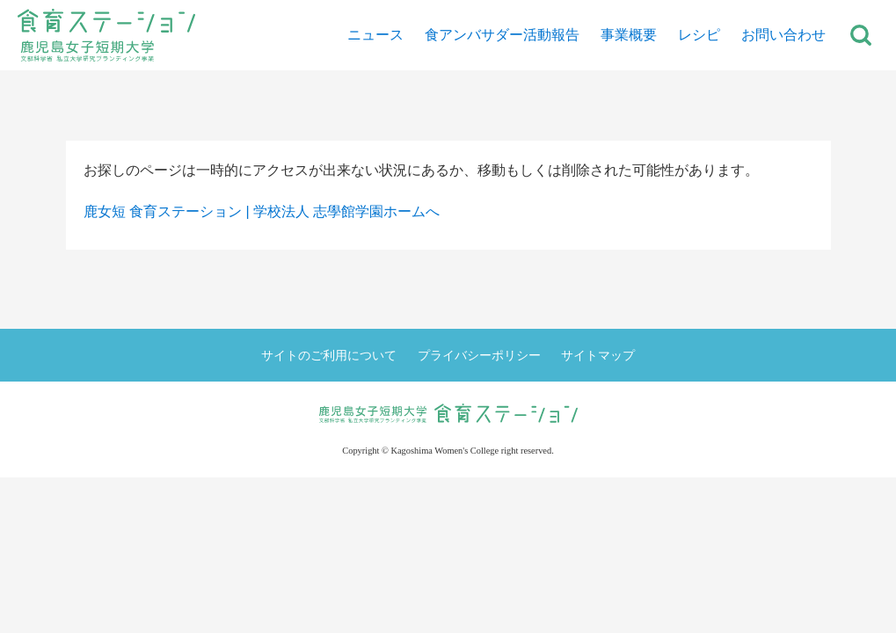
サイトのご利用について (329, 355)
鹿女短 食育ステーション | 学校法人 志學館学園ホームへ (262, 211)
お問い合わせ (783, 34)
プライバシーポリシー (479, 355)
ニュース (375, 34)
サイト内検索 (860, 35)
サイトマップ (598, 355)
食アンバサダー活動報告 (502, 34)
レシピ (699, 34)
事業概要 (629, 34)
